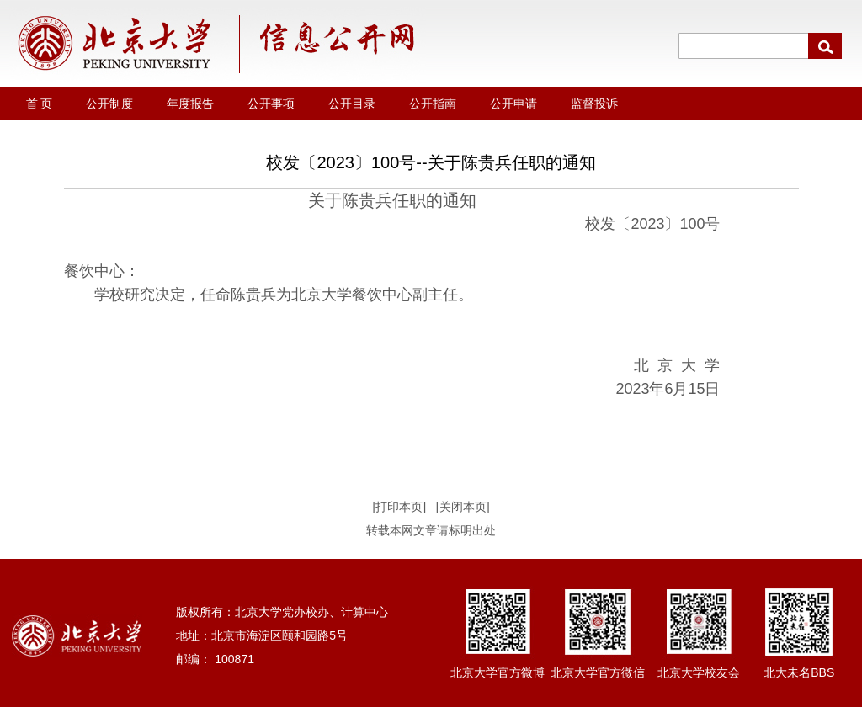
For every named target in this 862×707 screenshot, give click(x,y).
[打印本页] (399, 506)
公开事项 (271, 103)
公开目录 (351, 103)
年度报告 (190, 103)
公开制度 (109, 103)
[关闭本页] (463, 506)
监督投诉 (594, 103)
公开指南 (432, 103)
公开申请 (513, 103)
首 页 (39, 103)
